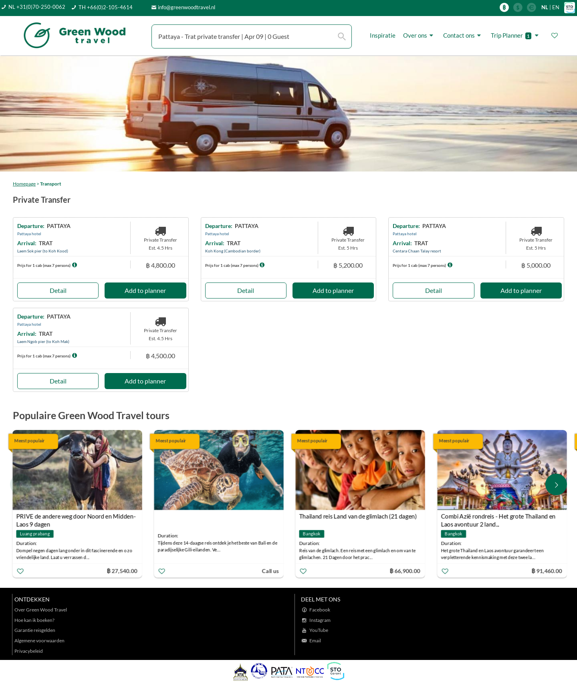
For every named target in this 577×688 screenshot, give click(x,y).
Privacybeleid (28, 651)
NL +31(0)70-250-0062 (36, 7)
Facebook (319, 610)
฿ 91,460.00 (548, 570)
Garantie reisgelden (34, 630)
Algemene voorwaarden (39, 641)
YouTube (318, 630)
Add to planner (145, 290)
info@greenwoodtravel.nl (186, 7)
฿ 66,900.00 (406, 570)
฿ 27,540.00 (123, 570)
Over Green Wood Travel (40, 610)
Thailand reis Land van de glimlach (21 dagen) (359, 516)
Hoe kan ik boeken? (34, 620)
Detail (58, 290)
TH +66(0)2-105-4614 (106, 7)
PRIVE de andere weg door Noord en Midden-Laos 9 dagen (77, 517)
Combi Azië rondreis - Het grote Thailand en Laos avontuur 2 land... (499, 517)
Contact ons (463, 35)
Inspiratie (382, 35)
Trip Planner (516, 35)
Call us (271, 570)
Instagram (320, 620)
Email (315, 641)
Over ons (419, 35)
